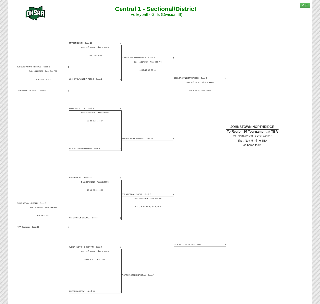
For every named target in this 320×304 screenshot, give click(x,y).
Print (305, 5)
